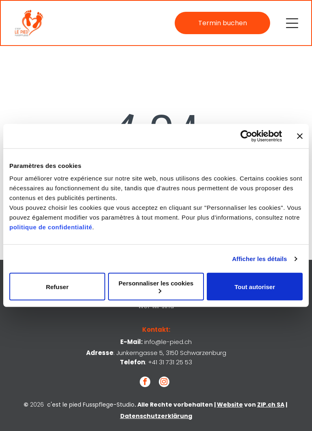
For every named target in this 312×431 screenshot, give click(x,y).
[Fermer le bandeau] (300, 136)
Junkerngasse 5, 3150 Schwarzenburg (171, 352)
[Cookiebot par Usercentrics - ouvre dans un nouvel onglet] (246, 136)
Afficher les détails (259, 258)
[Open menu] (292, 23)
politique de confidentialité (50, 227)
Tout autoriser (254, 286)
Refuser (57, 286)
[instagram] (164, 383)
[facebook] (145, 383)
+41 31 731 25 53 (170, 362)
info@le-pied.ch (168, 341)
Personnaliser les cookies (156, 286)
